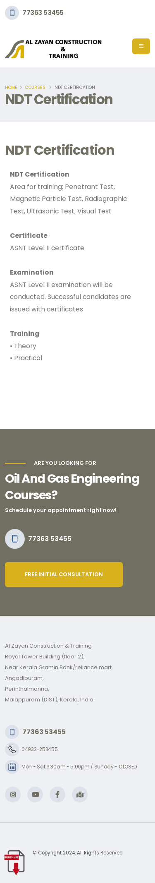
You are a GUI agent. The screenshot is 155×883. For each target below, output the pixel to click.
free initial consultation (64, 574)
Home (11, 87)
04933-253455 (39, 749)
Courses (35, 87)
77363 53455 (43, 12)
